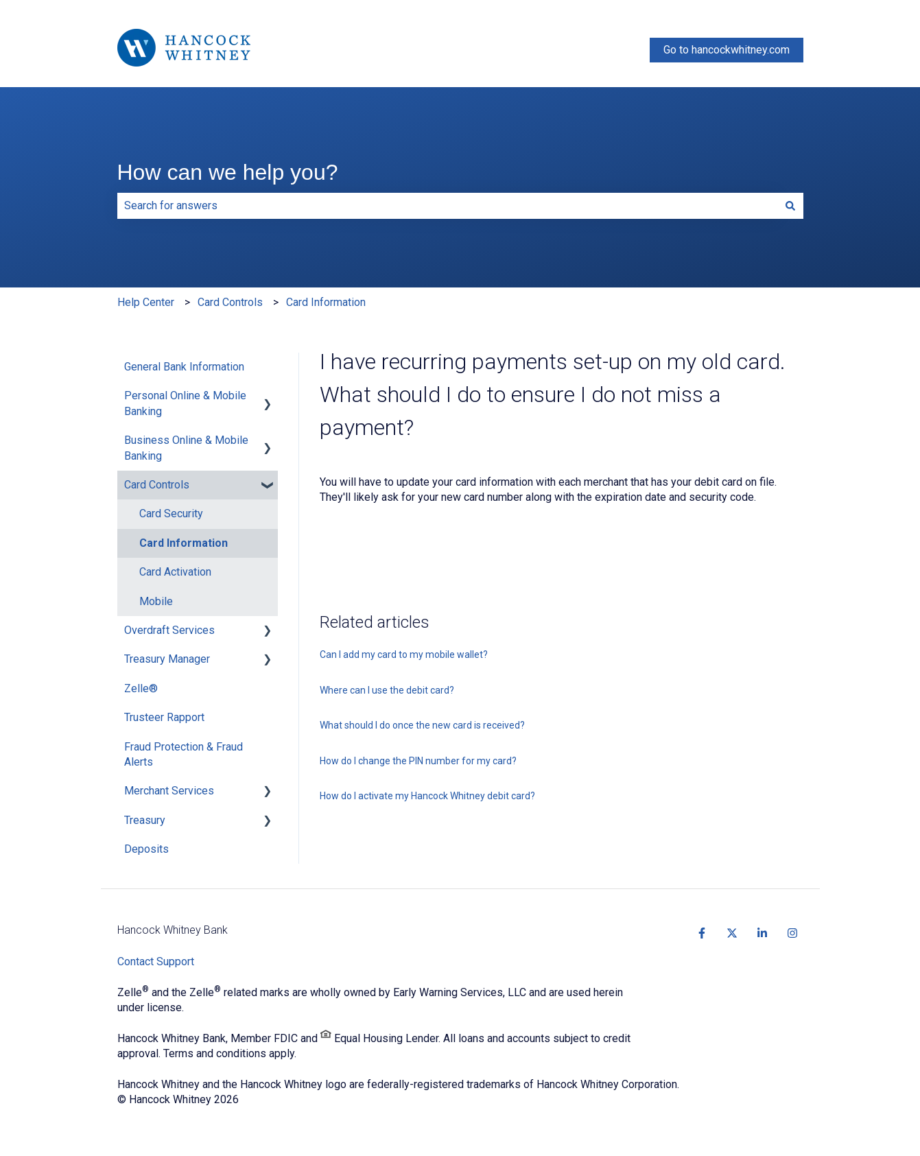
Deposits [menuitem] (146, 849)
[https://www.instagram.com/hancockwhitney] (792, 933)
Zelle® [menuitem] (141, 688)
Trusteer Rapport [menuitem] (164, 717)
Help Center (145, 302)
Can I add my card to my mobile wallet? (404, 654)
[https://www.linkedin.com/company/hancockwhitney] (762, 933)
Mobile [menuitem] (156, 601)
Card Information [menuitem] (183, 543)
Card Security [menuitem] (171, 513)
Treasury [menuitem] (144, 820)
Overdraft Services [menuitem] (169, 630)
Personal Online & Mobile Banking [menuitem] (185, 403)
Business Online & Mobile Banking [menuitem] (186, 448)
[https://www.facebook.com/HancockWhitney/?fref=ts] (702, 933)
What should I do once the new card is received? (422, 725)
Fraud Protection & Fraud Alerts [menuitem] (183, 754)
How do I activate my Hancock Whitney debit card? (427, 795)
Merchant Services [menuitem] (169, 790)
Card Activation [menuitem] (175, 571)
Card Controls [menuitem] (156, 484)
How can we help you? (227, 172)
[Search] (790, 206)
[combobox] (447, 206)
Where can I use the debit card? (387, 690)
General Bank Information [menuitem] (184, 366)
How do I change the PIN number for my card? (418, 760)
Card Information (326, 302)
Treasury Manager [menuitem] (167, 658)
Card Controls (230, 302)
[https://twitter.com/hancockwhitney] (732, 933)
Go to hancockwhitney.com (726, 49)
